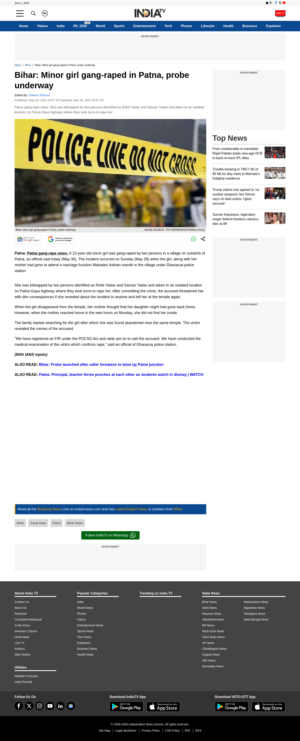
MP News (208, 625)
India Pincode (23, 682)
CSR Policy (172, 730)
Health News (85, 654)
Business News (87, 648)
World (100, 26)
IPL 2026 (80, 26)
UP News (208, 643)
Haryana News (211, 613)
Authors (20, 648)
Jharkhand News (213, 619)
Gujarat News (211, 654)
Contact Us (22, 602)
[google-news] (71, 706)
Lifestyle (208, 26)
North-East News (213, 631)
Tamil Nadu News (213, 637)
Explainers (84, 643)
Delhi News (209, 607)
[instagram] (39, 706)
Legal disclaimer (125, 730)
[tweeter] (29, 706)
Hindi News (22, 637)
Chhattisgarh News (214, 648)
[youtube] (50, 706)
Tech (168, 26)
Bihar (28, 65)
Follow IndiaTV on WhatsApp (110, 535)
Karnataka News (213, 666)
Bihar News (75, 523)
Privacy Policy (151, 730)
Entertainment (144, 26)
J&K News (209, 660)
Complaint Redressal (28, 619)
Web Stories (22, 654)
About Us (21, 607)
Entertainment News (90, 625)
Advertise (21, 613)
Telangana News (254, 613)
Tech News (84, 637)
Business (249, 26)
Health (228, 26)
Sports (119, 26)
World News (85, 607)
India (61, 26)
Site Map (104, 730)
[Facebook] (19, 706)
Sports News (85, 631)
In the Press (22, 625)
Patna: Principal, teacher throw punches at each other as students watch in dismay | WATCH (120, 374)
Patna (56, 523)
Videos (42, 26)
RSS (198, 730)
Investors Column (26, 631)
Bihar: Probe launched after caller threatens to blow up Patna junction (101, 364)
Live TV (19, 643)
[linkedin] (60, 706)
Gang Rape (38, 523)
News (18, 65)
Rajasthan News (254, 607)
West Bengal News (256, 619)
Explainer (273, 26)
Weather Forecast (26, 676)
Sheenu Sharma (39, 95)
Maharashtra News (256, 602)
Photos (186, 26)
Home (23, 26)
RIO (187, 730)
